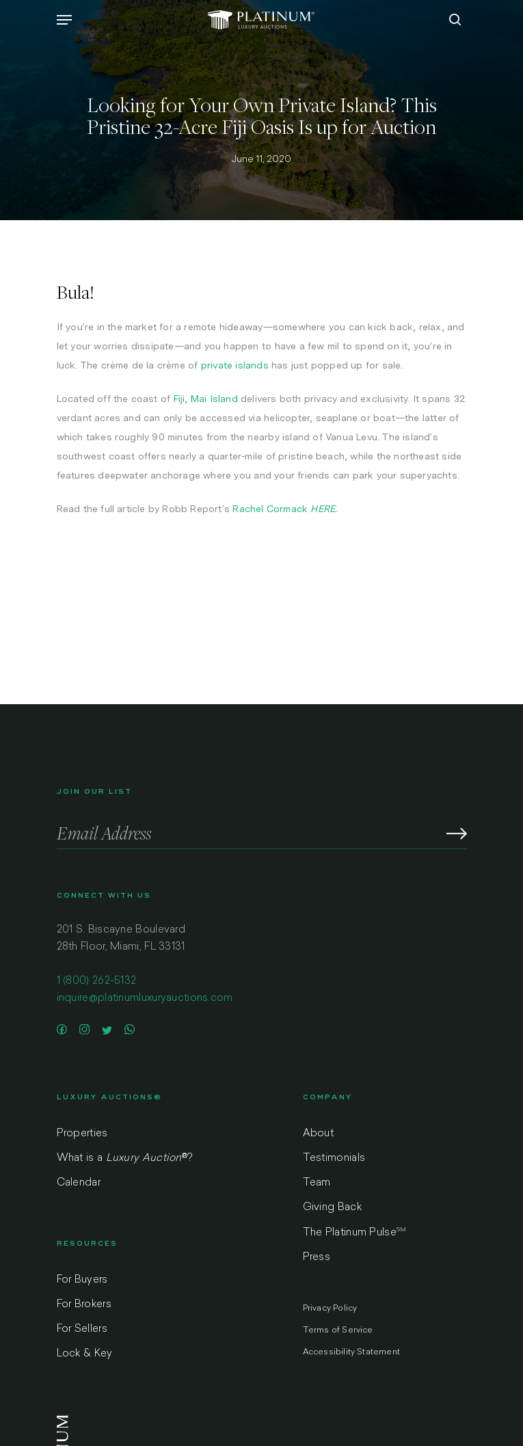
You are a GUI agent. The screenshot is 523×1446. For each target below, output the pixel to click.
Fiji (179, 398)
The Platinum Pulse (355, 1232)
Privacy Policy (330, 1308)
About (318, 1134)
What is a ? (125, 1158)
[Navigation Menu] (64, 20)
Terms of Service (338, 1330)
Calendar (78, 1183)
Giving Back (332, 1208)
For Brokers (84, 1305)
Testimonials (334, 1158)
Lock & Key (85, 1354)
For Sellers (82, 1329)
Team (317, 1183)
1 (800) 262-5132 (97, 981)
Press (317, 1258)
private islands (235, 365)
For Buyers (82, 1280)
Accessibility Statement (352, 1352)
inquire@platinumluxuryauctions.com (145, 998)
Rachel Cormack (270, 508)
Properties (82, 1134)
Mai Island (214, 398)
